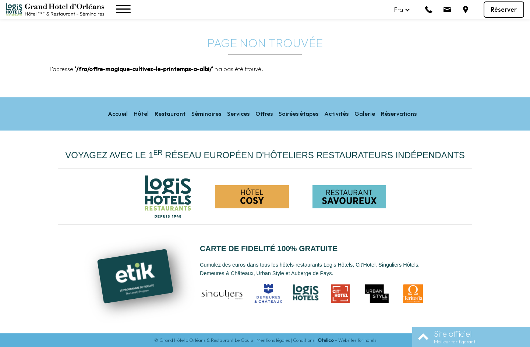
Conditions (303, 340)
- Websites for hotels (347, 340)
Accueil (118, 113)
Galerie (364, 113)
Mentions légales (273, 340)
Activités (336, 113)
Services (238, 113)
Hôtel (141, 113)
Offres (264, 113)
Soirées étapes (298, 113)
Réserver (504, 9)
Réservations (399, 113)
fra (398, 9)
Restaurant (170, 113)
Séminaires (206, 113)
